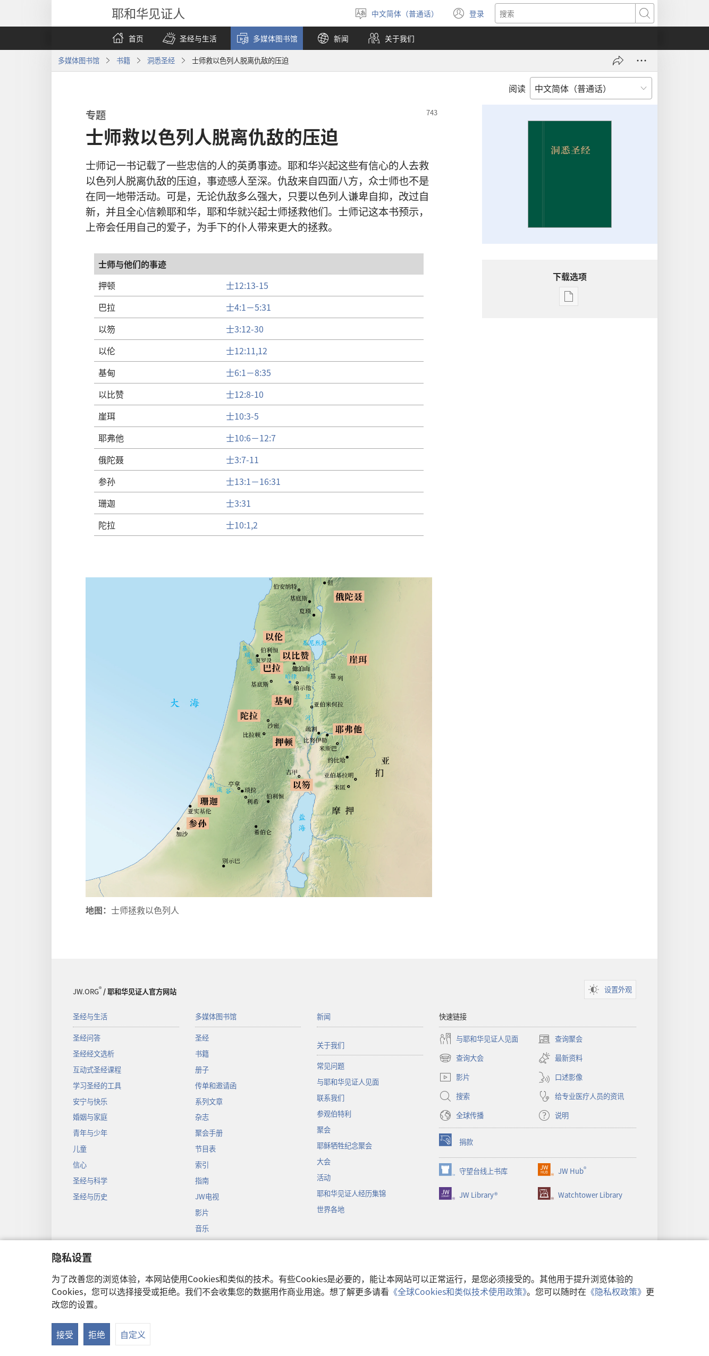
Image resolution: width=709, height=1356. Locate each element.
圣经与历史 (90, 1196)
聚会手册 (209, 1133)
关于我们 (330, 1045)
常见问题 (330, 1066)
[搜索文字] (565, 13)
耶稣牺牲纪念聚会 (344, 1145)
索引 (202, 1164)
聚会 (324, 1129)
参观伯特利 (334, 1113)
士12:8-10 (245, 394)
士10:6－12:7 (251, 437)
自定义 (133, 1334)
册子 (202, 1069)
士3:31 (238, 503)
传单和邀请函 (216, 1085)
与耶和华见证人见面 (348, 1082)
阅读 (517, 88)
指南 (202, 1180)
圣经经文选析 (93, 1053)
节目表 (205, 1149)
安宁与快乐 (90, 1101)
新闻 (324, 1016)
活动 (324, 1177)
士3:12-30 (245, 328)
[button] (189, 38)
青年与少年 (90, 1133)
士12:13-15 (247, 285)
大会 (324, 1161)
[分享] (618, 60)
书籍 (123, 60)
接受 (64, 1334)
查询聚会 (560, 1039)
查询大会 (461, 1058)
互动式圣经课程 (97, 1069)
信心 (80, 1164)
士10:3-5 (242, 416)
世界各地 (330, 1209)
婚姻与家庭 (90, 1117)
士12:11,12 (246, 350)
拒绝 (96, 1334)
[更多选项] (641, 60)
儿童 (80, 1149)
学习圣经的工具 (97, 1085)
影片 (202, 1212)
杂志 (202, 1117)
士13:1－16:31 (253, 481)
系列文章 (209, 1101)
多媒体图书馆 (78, 60)
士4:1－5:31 (248, 307)
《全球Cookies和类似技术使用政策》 (458, 1291)
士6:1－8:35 (248, 372)
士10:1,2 (242, 524)
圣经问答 (86, 1038)
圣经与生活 (90, 1016)
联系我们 (330, 1098)
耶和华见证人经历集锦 (351, 1193)
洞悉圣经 (161, 60)
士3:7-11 (242, 459)
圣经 (202, 1038)
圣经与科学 (90, 1180)
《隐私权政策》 (616, 1291)
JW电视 (207, 1196)
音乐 (202, 1228)
